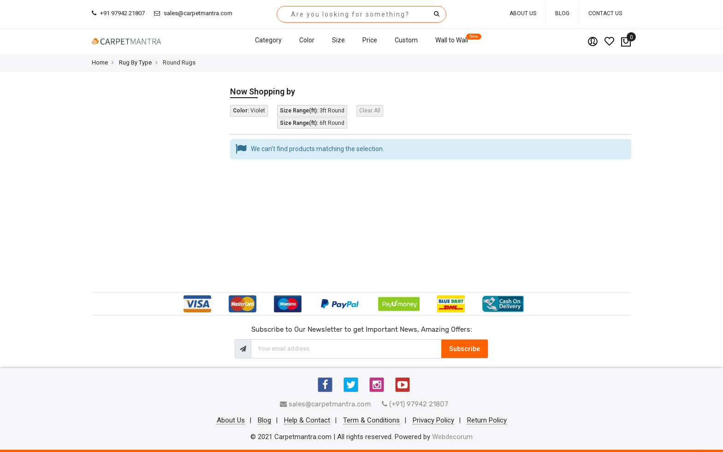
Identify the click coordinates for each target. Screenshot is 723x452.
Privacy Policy (433, 420)
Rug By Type (135, 62)
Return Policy (487, 420)
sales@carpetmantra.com (193, 13)
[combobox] (361, 14)
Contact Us (605, 13)
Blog (562, 13)
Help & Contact (307, 420)
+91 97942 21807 (118, 13)
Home (100, 62)
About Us (523, 13)
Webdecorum (452, 437)
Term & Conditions (371, 420)
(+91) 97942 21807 (415, 404)
